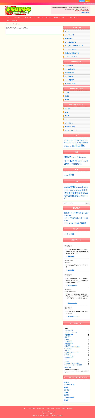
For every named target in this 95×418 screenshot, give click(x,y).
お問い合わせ (50, 408)
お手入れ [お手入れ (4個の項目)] (83, 187)
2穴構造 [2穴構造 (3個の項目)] (74, 157)
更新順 (67, 96)
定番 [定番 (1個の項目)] (79, 196)
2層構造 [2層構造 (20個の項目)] (67, 157)
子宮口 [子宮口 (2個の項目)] (84, 161)
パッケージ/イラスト (71, 130)
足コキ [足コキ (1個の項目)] (69, 146)
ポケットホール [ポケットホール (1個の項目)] (69, 142)
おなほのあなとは (85, 12)
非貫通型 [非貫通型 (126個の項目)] (80, 145)
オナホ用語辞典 (69, 80)
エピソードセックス (71, 332)
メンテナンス (69, 123)
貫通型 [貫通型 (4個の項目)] (66, 146)
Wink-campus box (72, 285)
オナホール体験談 (69, 234)
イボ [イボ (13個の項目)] (78, 157)
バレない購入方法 (70, 69)
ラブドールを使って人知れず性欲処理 (75, 223)
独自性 (66, 387)
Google (67, 350)
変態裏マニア (69, 357)
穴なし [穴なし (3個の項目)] (80, 164)
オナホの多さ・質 (69, 385)
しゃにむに (68, 348)
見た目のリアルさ (70, 126)
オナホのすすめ (38, 17)
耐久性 (67, 115)
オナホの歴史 (69, 65)
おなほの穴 (49, 415)
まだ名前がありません (73, 316)
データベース (17, 17)
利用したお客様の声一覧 (72, 53)
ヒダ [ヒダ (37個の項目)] (80, 160)
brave (67, 337)
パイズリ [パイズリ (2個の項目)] (82, 140)
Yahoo (67, 361)
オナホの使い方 (69, 72)
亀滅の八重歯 (71, 256)
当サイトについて (41, 408)
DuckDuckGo (69, 334)
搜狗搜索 (68, 336)
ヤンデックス (69, 330)
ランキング (28, 17)
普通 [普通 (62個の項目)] (71, 175)
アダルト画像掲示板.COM (72, 347)
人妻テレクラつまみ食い (72, 363)
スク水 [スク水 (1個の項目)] (75, 190)
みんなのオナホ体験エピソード (55, 17)
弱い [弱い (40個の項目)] (65, 175)
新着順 (67, 99)
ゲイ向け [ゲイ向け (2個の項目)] (71, 190)
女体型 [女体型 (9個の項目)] (75, 143)
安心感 (66, 400)
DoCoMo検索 (69, 343)
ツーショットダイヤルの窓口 (73, 365)
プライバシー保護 (69, 397)
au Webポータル (70, 356)
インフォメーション (12, 20)
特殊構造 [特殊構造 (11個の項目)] (75, 164)
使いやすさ (67, 390)
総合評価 (66, 382)
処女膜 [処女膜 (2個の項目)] (79, 190)
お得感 (66, 392)
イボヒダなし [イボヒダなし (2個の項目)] (83, 157)
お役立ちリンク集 (70, 83)
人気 (66, 112)
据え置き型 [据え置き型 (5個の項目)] (82, 142)
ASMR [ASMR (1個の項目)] (65, 187)
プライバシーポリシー (67, 408)
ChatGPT (68, 354)
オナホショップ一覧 (73, 17)
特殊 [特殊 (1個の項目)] (87, 142)
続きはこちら (68, 367)
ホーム (8, 17)
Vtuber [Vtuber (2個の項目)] (78, 187)
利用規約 (58, 408)
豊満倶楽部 (68, 341)
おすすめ (67, 108)
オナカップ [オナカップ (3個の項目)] (71, 140)
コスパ (67, 119)
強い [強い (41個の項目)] (67, 175)
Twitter (67, 339)
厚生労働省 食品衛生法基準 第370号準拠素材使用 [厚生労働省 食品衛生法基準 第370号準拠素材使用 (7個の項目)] (76, 193)
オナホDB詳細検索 (70, 42)
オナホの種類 (69, 76)
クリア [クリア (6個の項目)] (77, 140)
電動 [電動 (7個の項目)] (73, 146)
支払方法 (66, 395)
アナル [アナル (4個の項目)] (66, 140)
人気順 (67, 92)
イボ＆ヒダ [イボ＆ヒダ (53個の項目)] (70, 160)
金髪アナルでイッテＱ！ (72, 352)
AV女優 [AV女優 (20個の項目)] (71, 186)
